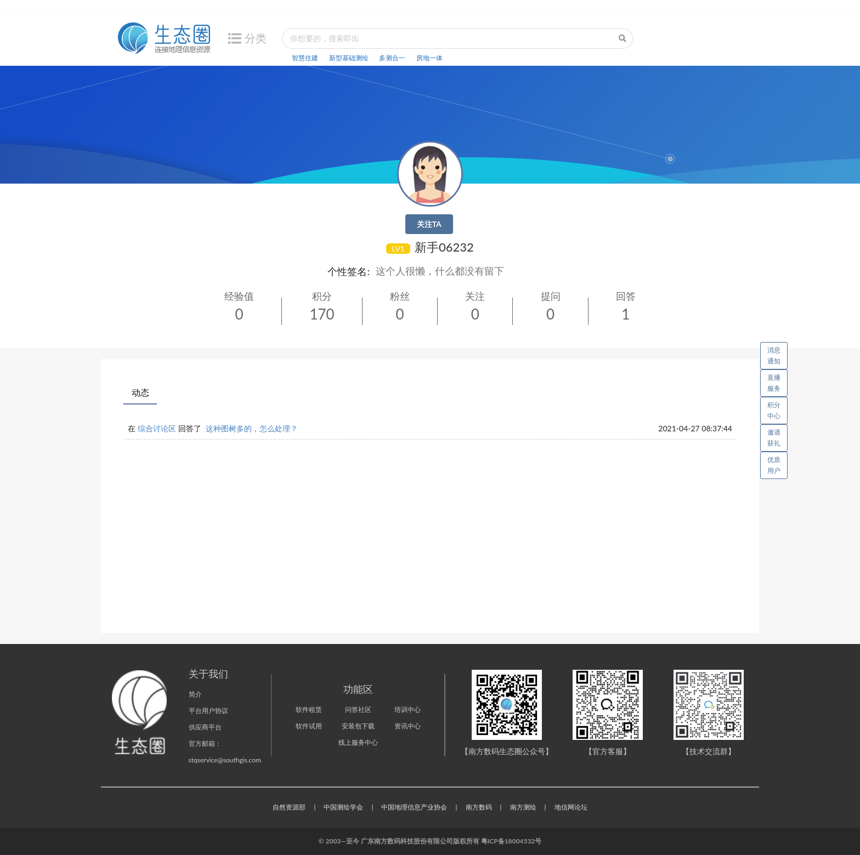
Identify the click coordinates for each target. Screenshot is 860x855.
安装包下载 (358, 726)
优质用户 (773, 465)
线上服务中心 (358, 742)
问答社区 (358, 709)
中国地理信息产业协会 (414, 807)
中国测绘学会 (343, 807)
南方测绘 (523, 807)
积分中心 (773, 410)
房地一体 (429, 58)
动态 (140, 392)
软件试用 (309, 726)
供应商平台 (205, 727)
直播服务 (773, 382)
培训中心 (407, 709)
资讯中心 (407, 726)
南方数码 (479, 807)
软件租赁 (309, 709)
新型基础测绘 (349, 58)
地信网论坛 (571, 807)
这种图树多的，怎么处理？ (252, 428)
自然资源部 (289, 807)
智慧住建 (305, 58)
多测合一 (392, 58)
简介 (195, 694)
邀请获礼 (773, 437)
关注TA (429, 224)
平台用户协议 (208, 710)
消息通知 (777, 353)
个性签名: (348, 271)
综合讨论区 (157, 428)
